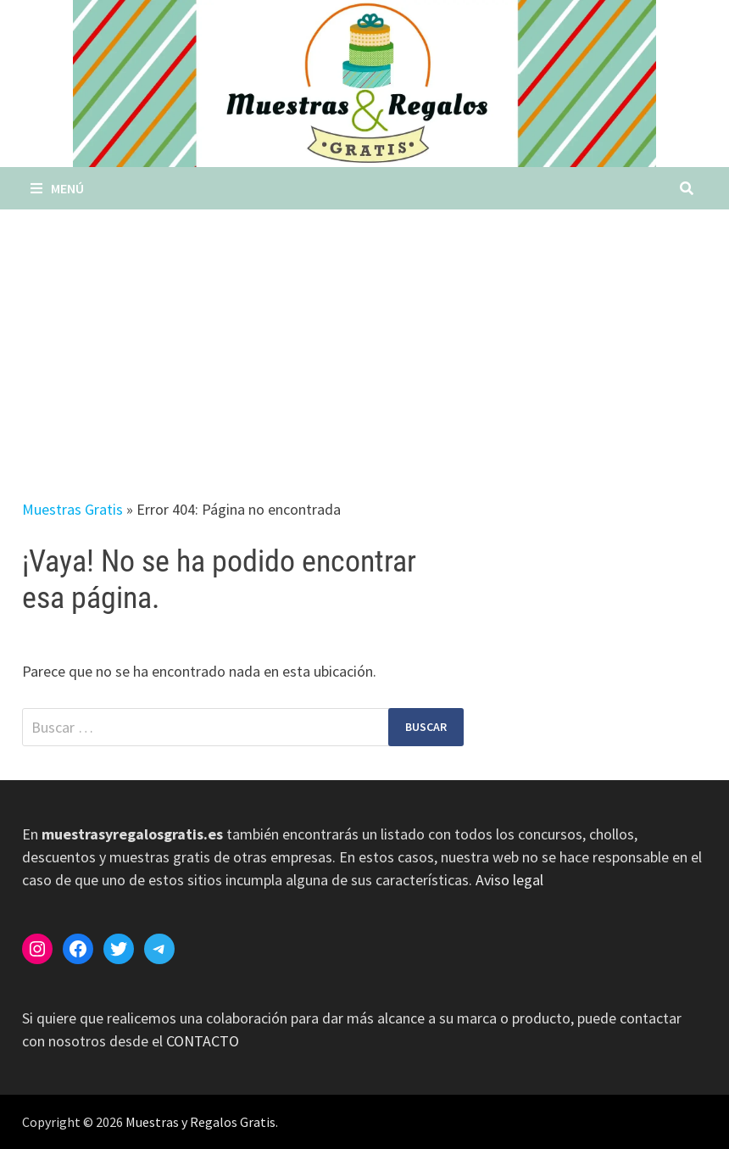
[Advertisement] (364, 336)
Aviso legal (509, 880)
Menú (57, 188)
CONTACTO (202, 1041)
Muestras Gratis (72, 509)
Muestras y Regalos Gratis (200, 1121)
